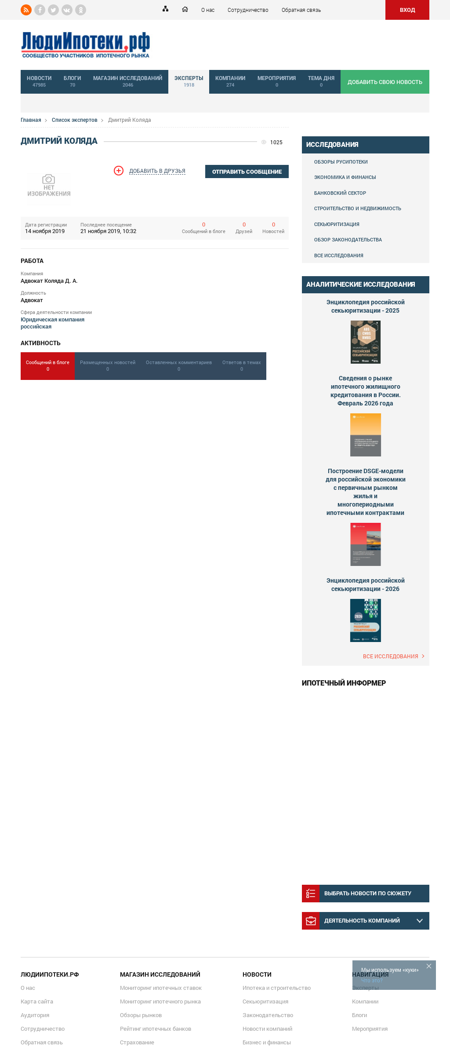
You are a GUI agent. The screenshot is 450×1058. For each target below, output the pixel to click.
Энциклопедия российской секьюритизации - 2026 (366, 584)
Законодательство (268, 1015)
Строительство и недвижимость (357, 208)
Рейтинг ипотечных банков (155, 1028)
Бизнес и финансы (267, 1042)
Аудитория (35, 1015)
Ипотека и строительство (277, 988)
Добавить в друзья (157, 170)
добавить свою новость (385, 82)
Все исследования (338, 255)
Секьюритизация (336, 224)
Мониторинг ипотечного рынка (160, 1001)
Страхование (137, 1042)
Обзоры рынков (141, 1015)
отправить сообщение (247, 171)
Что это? (372, 980)
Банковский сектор (340, 193)
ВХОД (407, 10)
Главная (31, 119)
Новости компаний (267, 1028)
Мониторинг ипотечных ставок (161, 988)
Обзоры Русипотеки (341, 161)
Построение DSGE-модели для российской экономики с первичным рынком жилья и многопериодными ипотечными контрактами (366, 492)
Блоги (359, 1015)
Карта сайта (37, 1001)
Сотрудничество (248, 9)
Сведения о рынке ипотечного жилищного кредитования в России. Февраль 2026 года (365, 390)
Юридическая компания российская (52, 322)
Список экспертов (75, 119)
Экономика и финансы (345, 177)
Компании (365, 1001)
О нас (207, 9)
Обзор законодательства (348, 239)
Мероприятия (370, 1028)
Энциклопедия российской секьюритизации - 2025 (366, 306)
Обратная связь (301, 9)
